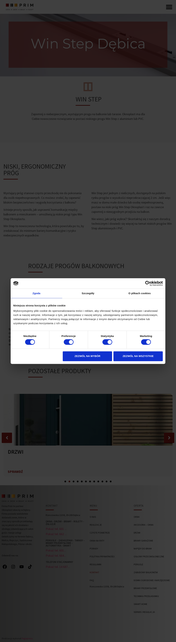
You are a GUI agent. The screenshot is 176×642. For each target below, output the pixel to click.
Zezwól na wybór (87, 356)
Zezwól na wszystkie (138, 356)
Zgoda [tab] (36, 293)
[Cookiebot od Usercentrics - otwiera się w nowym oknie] (148, 283)
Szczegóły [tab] (88, 293)
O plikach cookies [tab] (139, 293)
